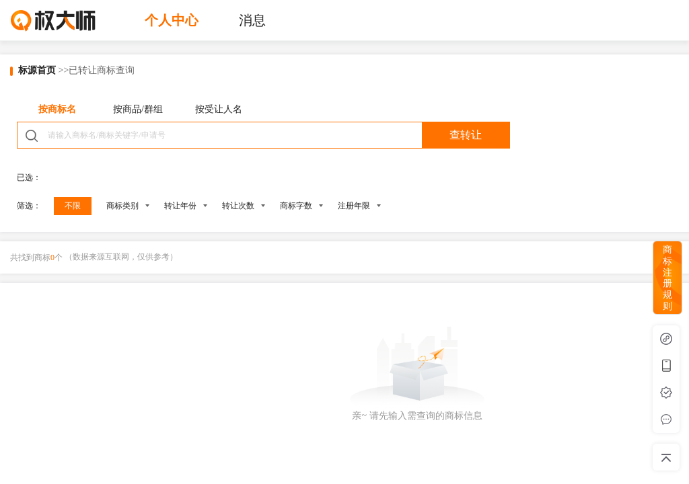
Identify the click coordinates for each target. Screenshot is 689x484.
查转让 (465, 134)
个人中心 (171, 20)
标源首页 (37, 70)
